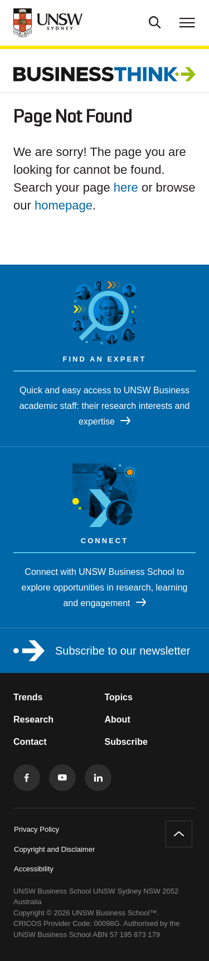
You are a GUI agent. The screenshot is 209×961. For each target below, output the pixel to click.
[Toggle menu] (187, 22)
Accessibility (34, 869)
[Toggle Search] (155, 21)
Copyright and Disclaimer (54, 849)
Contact (30, 742)
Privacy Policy (36, 829)
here (126, 187)
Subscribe (126, 742)
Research (33, 719)
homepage (64, 205)
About (117, 719)
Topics (119, 697)
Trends (27, 697)
